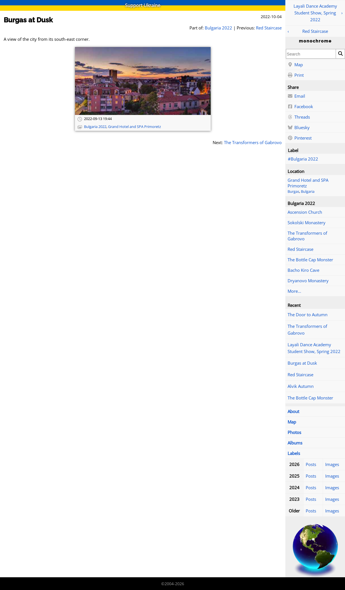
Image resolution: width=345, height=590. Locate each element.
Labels (294, 453)
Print (296, 75)
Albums (295, 443)
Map (295, 65)
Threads (299, 117)
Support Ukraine (142, 5)
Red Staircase (315, 31)
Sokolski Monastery (306, 222)
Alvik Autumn (301, 386)
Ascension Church (305, 212)
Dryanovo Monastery (308, 280)
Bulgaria (307, 191)
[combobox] (311, 53)
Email (296, 96)
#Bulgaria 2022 (303, 159)
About (293, 411)
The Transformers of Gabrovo (307, 235)
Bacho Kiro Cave (303, 270)
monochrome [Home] (315, 41)
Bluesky (299, 128)
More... (294, 291)
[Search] (340, 53)
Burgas (293, 191)
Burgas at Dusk (302, 363)
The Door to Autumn (307, 314)
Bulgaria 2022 (218, 28)
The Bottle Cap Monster (310, 259)
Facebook (300, 107)
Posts (311, 464)
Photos (294, 432)
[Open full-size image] (143, 81)
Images (332, 464)
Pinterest (300, 138)
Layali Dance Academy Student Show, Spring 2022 (315, 12)
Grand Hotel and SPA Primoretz (134, 126)
